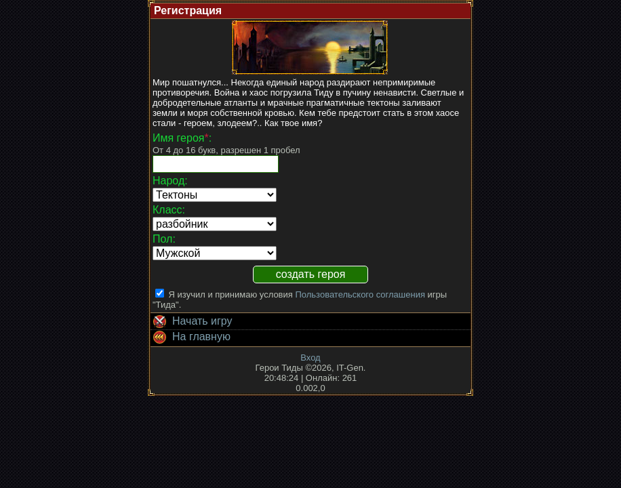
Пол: (164, 239)
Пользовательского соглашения (360, 294)
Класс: (169, 210)
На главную (191, 337)
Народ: (170, 180)
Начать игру (192, 322)
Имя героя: (182, 138)
